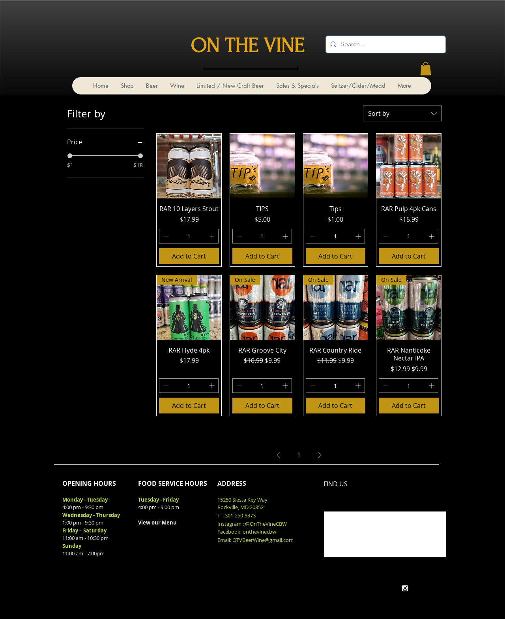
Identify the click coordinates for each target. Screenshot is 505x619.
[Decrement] (165, 236)
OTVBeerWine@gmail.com (263, 540)
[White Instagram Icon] (405, 588)
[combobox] (402, 113)
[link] (425, 68)
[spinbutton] (189, 236)
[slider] (70, 155)
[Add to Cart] (189, 256)
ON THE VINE (247, 45)
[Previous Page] (278, 455)
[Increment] (212, 236)
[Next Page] (319, 455)
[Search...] (385, 44)
